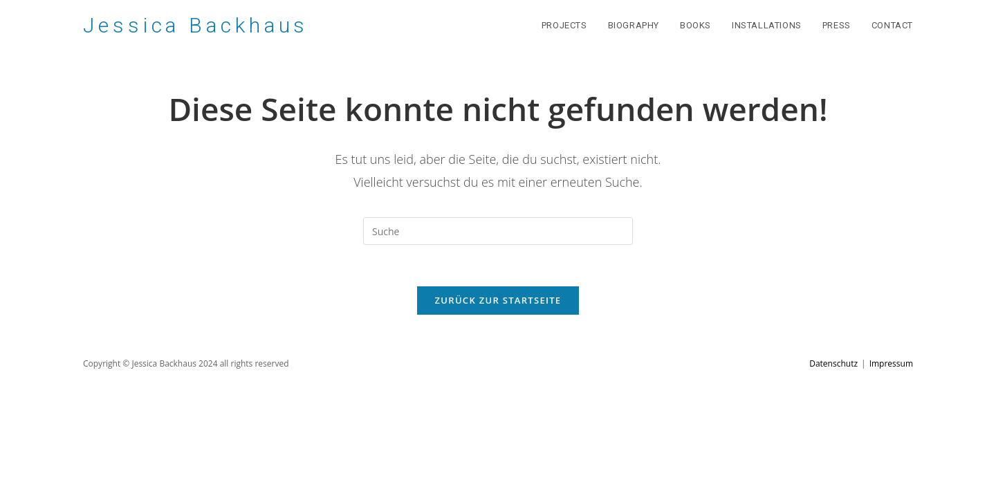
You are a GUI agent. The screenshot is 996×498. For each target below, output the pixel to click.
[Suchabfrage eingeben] (498, 231)
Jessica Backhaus (195, 25)
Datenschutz (833, 363)
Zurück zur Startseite (498, 300)
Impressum (891, 363)
